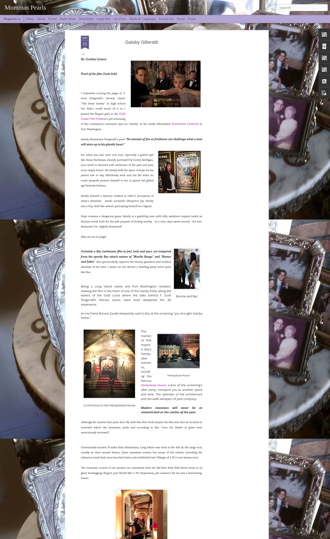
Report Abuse (226, 536)
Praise (192, 19)
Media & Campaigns (142, 19)
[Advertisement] (227, 89)
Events (52, 19)
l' (106, 100)
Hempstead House (153, 366)
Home (30, 19)
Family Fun (166, 19)
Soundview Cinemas (185, 105)
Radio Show (68, 19)
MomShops (86, 19)
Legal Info (103, 19)
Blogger (213, 536)
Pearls (181, 19)
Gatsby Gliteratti (141, 23)
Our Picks (119, 19)
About (41, 19)
